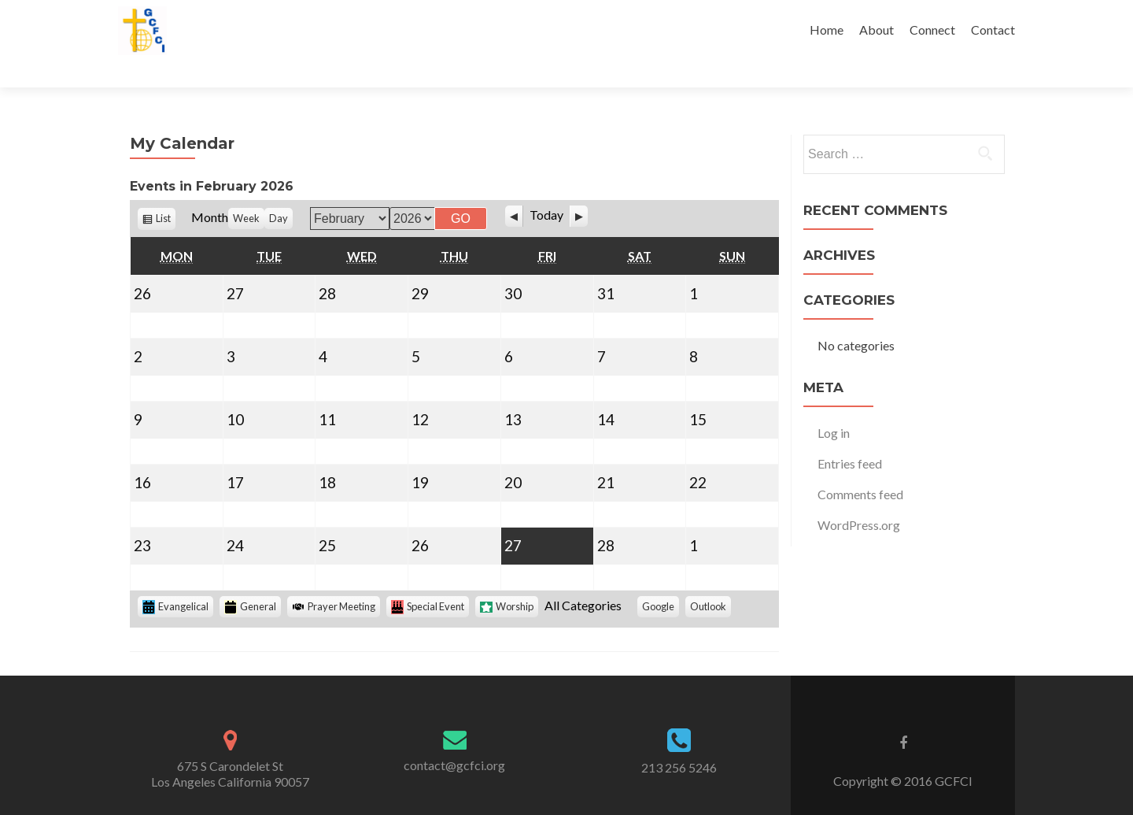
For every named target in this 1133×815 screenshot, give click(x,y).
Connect (932, 29)
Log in (833, 405)
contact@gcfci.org (454, 737)
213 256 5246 (679, 740)
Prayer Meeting (333, 578)
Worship (506, 578)
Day (278, 190)
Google (660, 581)
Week (246, 190)
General (250, 579)
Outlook (710, 581)
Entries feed (849, 435)
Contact (993, 29)
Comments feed (860, 466)
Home (826, 29)
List (165, 192)
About (876, 29)
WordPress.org (858, 497)
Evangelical (175, 579)
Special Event (427, 579)
